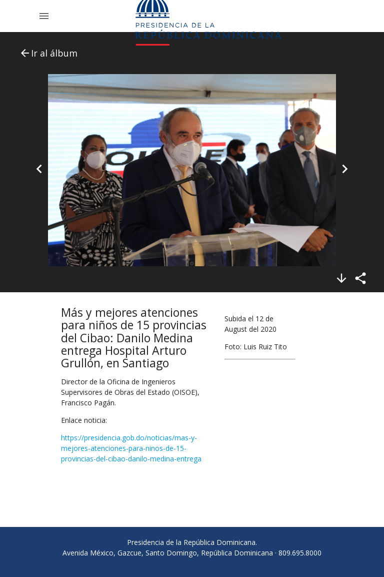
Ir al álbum (48, 53)
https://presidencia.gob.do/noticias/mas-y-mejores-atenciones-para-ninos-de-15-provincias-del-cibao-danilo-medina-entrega (131, 448)
